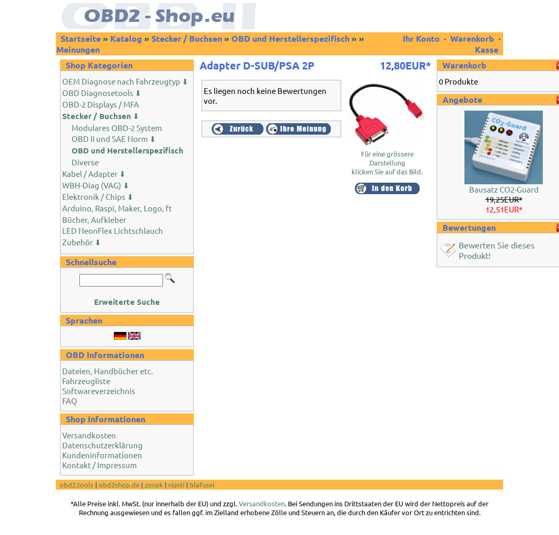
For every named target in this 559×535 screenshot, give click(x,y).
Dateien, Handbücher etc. (107, 371)
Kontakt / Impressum (99, 465)
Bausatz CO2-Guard (504, 189)
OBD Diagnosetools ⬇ (102, 93)
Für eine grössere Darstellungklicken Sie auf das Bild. (387, 159)
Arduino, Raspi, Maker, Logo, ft (117, 208)
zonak (154, 484)
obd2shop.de (119, 484)
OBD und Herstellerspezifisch (290, 38)
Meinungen (78, 49)
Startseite (81, 38)
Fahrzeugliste (86, 381)
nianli (176, 484)
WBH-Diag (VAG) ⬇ (96, 185)
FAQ (69, 401)
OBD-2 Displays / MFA (100, 104)
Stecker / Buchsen (187, 38)
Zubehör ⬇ (81, 242)
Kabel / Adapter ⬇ (94, 174)
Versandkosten (89, 435)
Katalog (126, 38)
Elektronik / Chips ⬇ (98, 196)
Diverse (85, 162)
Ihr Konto (422, 38)
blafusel (202, 484)
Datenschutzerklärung (102, 445)
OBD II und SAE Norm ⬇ (114, 139)
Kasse (486, 49)
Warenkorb (472, 38)
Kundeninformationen (102, 455)
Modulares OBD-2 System (117, 128)
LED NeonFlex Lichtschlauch (112, 230)
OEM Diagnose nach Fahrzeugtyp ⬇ (125, 81)
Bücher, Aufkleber (94, 219)
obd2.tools (77, 484)
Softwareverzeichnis (98, 391)
